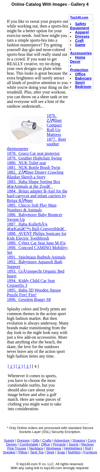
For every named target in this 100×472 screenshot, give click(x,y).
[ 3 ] (27, 366)
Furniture (90, 452)
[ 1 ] (11, 366)
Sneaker (9, 452)
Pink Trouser (16, 448)
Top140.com (79, 17)
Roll (88, 448)
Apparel (82, 32)
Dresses (82, 36)
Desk (50, 452)
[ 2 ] (19, 366)
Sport (80, 82)
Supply (9, 440)
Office (80, 74)
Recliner (87, 444)
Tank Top (37, 452)
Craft (79, 41)
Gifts (35, 440)
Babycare (83, 78)
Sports (74, 444)
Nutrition (74, 452)
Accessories (81, 53)
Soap (61, 452)
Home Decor (77, 59)
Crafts (47, 440)
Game (80, 45)
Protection (79, 70)
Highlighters (73, 448)
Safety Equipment (79, 26)
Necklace (36, 448)
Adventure (61, 440)
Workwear (53, 448)
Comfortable (28, 444)
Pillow (22, 452)
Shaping (78, 440)
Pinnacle (59, 444)
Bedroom (83, 87)
